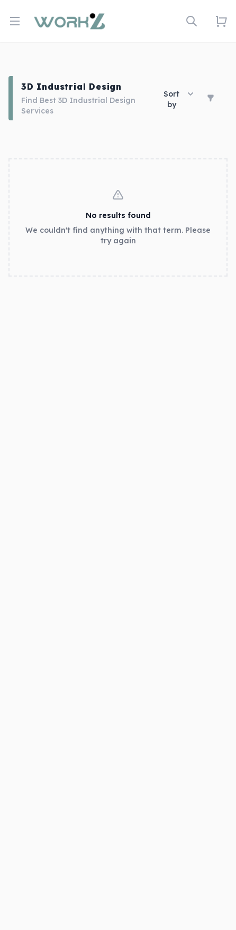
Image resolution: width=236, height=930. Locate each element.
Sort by (179, 99)
